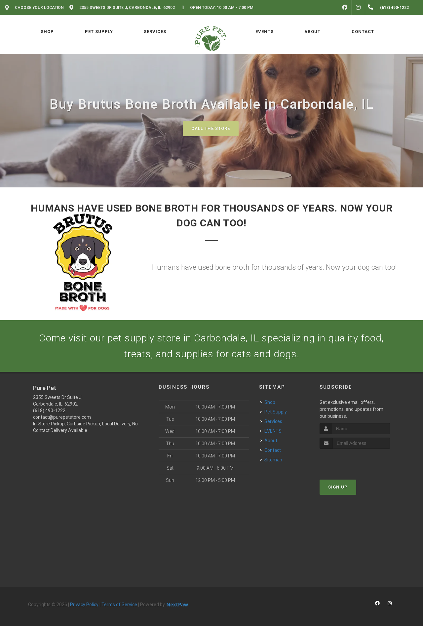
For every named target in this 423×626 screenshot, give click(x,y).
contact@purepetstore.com (62, 417)
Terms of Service (119, 604)
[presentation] (355, 461)
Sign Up (338, 487)
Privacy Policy (84, 604)
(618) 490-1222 (49, 410)
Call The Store (210, 128)
